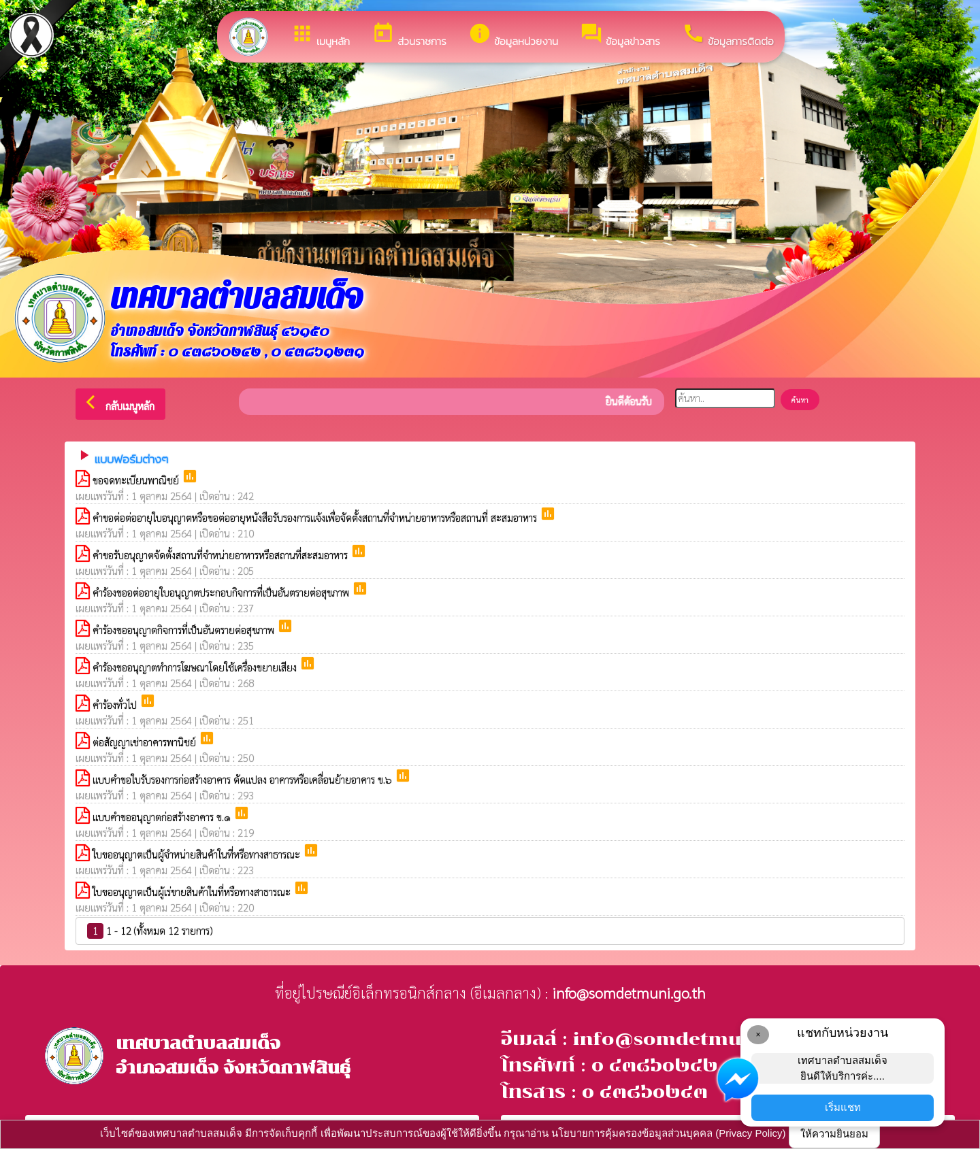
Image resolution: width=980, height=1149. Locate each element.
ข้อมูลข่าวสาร (620, 35)
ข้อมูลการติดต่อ (728, 35)
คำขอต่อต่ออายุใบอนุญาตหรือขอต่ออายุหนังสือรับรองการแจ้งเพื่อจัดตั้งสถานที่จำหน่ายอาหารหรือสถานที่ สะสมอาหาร (316, 517)
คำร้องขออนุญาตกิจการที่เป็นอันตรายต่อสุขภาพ (185, 629)
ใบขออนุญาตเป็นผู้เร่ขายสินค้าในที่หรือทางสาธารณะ (193, 891)
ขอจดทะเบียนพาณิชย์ (137, 479)
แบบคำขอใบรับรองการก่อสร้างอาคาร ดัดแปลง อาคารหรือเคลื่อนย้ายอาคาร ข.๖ (244, 779)
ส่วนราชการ (409, 35)
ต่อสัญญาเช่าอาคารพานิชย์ (146, 741)
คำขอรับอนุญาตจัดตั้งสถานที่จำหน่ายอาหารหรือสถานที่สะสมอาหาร (221, 554)
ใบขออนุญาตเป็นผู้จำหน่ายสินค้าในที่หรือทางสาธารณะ (198, 854)
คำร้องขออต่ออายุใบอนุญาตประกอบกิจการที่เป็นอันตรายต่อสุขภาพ (222, 592)
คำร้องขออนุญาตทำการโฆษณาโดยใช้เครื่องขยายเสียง (196, 667)
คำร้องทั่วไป (116, 704)
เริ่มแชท (843, 1107)
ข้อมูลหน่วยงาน (513, 35)
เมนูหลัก (320, 35)
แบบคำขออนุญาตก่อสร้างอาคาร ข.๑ (163, 816)
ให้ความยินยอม (834, 1133)
